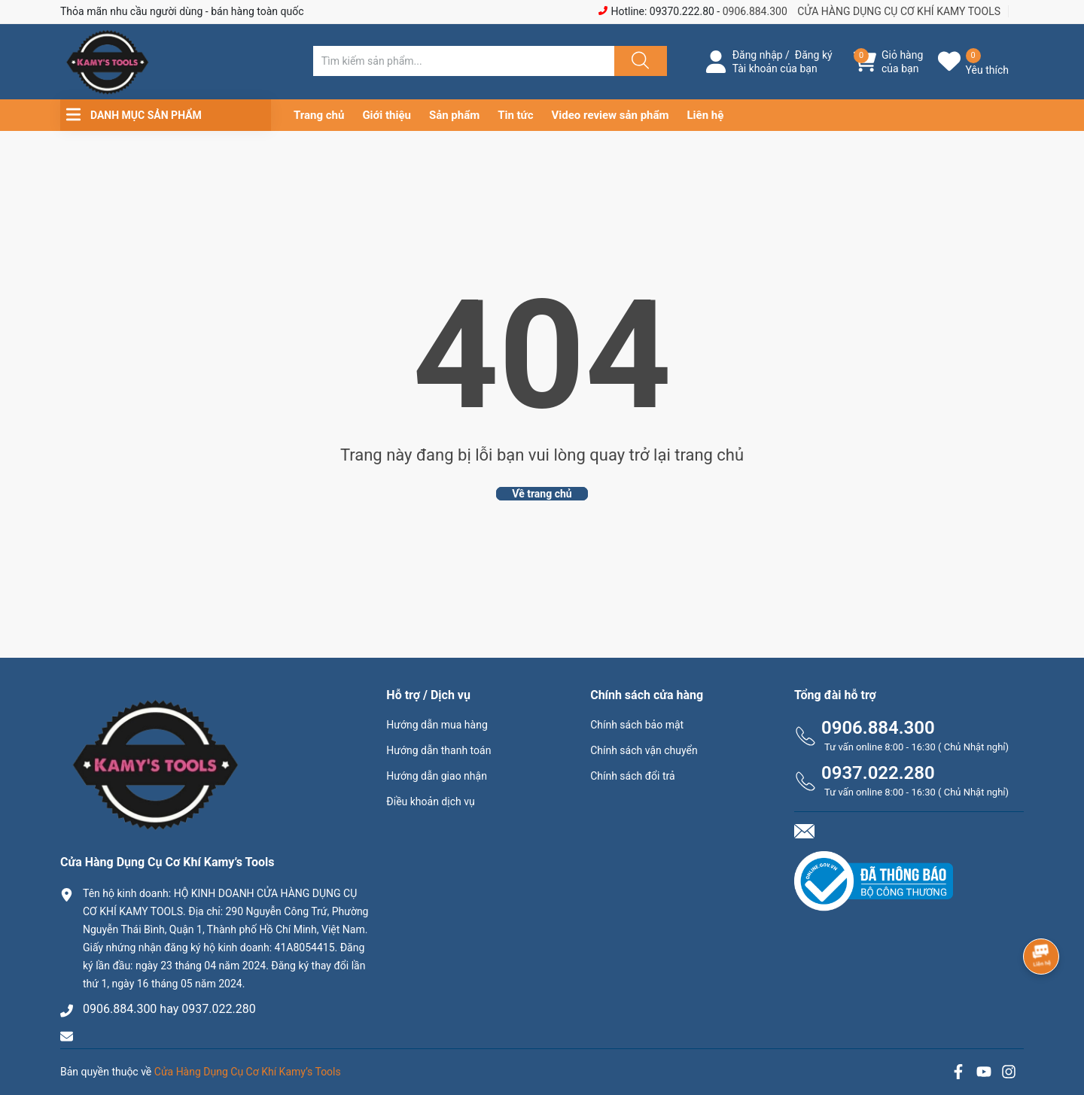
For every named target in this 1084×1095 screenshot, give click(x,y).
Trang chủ (319, 115)
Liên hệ (705, 115)
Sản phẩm (454, 115)
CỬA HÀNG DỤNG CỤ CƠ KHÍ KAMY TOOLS (898, 11)
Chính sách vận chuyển (644, 750)
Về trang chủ (541, 494)
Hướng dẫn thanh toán (438, 750)
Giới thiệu (386, 115)
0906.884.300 (755, 11)
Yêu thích (987, 70)
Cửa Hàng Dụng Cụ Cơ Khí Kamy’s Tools (247, 1072)
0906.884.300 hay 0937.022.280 (169, 1009)
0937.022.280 (878, 772)
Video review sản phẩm (610, 115)
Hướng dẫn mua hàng (436, 725)
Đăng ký (814, 55)
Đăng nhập (757, 55)
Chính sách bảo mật (637, 725)
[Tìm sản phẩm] (463, 61)
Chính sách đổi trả (632, 776)
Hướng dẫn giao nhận (436, 776)
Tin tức (515, 115)
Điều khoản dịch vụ (430, 801)
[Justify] (638, 61)
